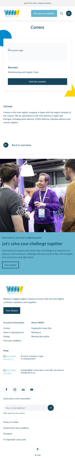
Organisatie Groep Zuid (41, 328)
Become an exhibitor (44, 13)
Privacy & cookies (11, 422)
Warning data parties (40, 336)
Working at (36, 332)
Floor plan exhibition (12, 340)
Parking (6, 336)
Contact (6, 328)
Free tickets (10, 265)
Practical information (13, 322)
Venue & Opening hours (13, 332)
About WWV (37, 322)
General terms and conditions (16, 428)
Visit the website (37, 81)
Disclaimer (7, 433)
